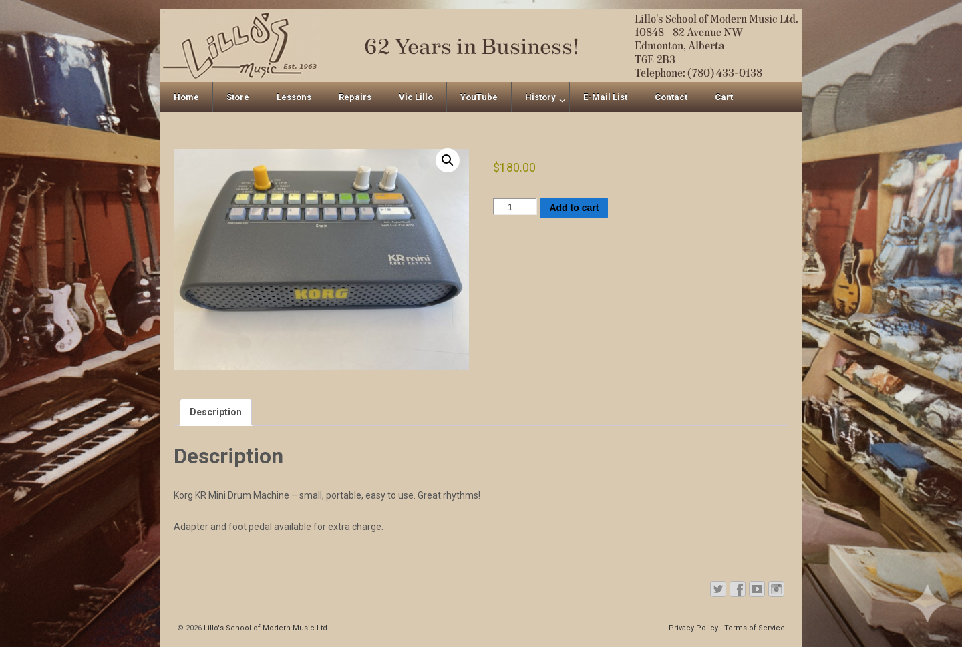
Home (186, 97)
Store (237, 97)
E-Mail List (605, 97)
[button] (448, 160)
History (540, 97)
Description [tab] (216, 412)
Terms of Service (754, 628)
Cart (724, 97)
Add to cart (574, 207)
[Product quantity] (515, 206)
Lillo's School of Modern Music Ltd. (265, 628)
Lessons (294, 97)
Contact (671, 97)
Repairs (355, 97)
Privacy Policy (693, 628)
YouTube (479, 97)
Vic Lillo (416, 97)
